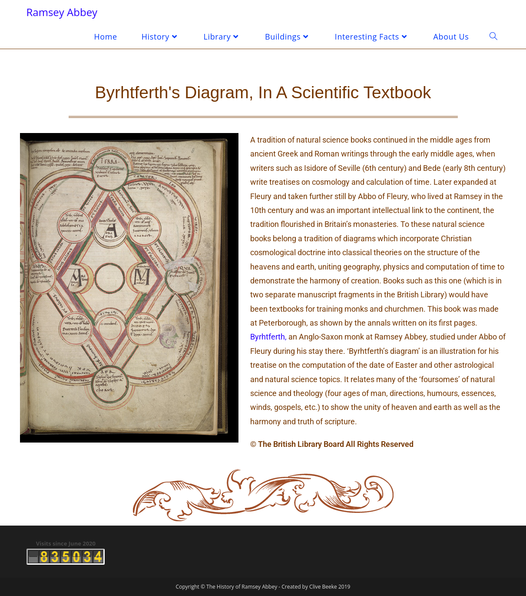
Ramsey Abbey (62, 12)
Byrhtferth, (268, 336)
